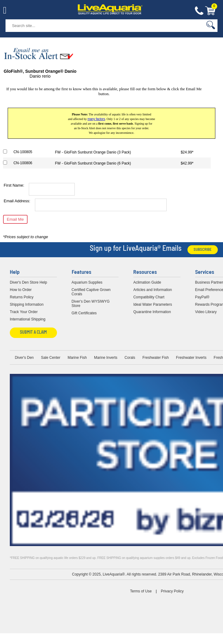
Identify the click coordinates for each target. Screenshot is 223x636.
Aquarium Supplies (87, 282)
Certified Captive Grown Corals (91, 292)
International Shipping (27, 319)
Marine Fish (77, 357)
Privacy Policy (172, 591)
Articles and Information (152, 290)
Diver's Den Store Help (28, 282)
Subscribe (203, 250)
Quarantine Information (152, 312)
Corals (130, 357)
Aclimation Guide (147, 282)
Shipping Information (26, 304)
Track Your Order (24, 312)
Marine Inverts (105, 357)
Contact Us (199, 11)
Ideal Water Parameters (152, 304)
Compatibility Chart (148, 297)
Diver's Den (24, 357)
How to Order (21, 290)
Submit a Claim (33, 332)
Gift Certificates (84, 313)
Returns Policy (21, 297)
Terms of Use (141, 591)
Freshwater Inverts (191, 357)
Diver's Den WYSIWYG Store (91, 303)
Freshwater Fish (155, 357)
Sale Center (50, 357)
